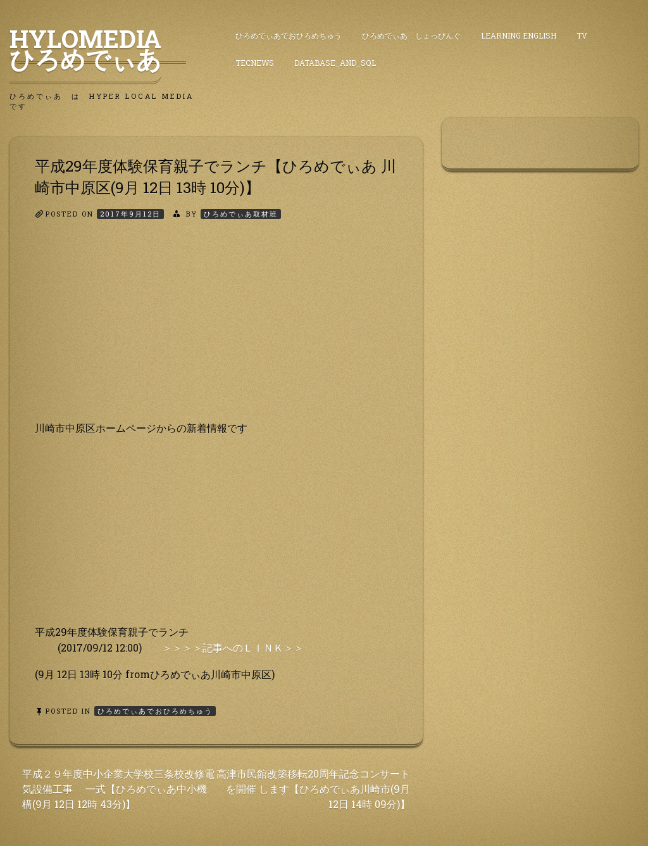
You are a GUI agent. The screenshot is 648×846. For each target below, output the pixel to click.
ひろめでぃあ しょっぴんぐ (411, 35)
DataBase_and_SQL (335, 63)
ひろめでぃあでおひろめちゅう (288, 35)
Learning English (518, 35)
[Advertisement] (216, 331)
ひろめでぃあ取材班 (241, 213)
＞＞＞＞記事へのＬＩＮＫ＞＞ (233, 647)
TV (581, 35)
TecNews (254, 63)
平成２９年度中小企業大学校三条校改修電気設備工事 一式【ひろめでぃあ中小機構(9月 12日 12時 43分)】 (118, 789)
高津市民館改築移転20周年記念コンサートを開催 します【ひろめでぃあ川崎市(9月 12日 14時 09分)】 (313, 789)
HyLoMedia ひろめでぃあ (97, 48)
